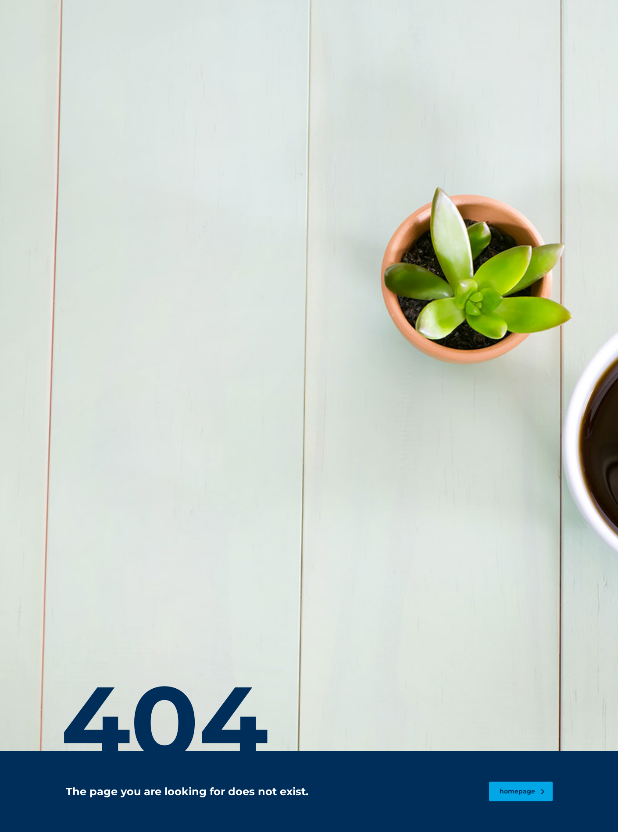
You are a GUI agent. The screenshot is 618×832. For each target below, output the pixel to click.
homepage (522, 791)
